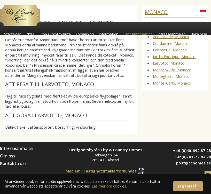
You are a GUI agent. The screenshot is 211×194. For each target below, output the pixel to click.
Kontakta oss (116, 49)
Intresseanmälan (172, 34)
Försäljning (85, 34)
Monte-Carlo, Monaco (172, 83)
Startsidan (12, 34)
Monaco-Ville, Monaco (172, 69)
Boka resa (199, 34)
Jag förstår (188, 186)
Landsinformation (138, 34)
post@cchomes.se (193, 162)
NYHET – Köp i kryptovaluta (49, 34)
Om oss (93, 49)
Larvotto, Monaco (168, 63)
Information (108, 34)
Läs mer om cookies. (109, 186)
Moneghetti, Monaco (171, 76)
